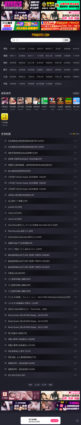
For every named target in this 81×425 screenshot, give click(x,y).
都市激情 (13, 77)
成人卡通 (31, 63)
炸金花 (58, 49)
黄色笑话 (67, 77)
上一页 (37, 385)
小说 (5, 76)
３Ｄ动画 (40, 56)
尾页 (50, 385)
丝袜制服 (58, 56)
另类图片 (76, 70)
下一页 (44, 385)
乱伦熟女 (67, 63)
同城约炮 (13, 84)
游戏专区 (40, 49)
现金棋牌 (67, 49)
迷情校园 (49, 77)
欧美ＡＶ (31, 56)
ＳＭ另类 (76, 56)
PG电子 (13, 49)
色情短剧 (58, 84)
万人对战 (31, 49)
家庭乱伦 (22, 77)
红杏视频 (49, 84)
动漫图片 (40, 70)
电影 (5, 62)
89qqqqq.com (40, 35)
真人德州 (22, 49)
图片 (5, 69)
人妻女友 (31, 77)
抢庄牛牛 (76, 49)
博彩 (5, 48)
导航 (5, 83)
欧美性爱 (40, 63)
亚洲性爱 (13, 63)
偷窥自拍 (13, 70)
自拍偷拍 (22, 56)
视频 (5, 55)
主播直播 (67, 56)
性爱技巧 (76, 77)
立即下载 (54, 420)
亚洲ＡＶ (13, 56)
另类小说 (58, 77)
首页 (30, 385)
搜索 (66, 40)
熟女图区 (67, 70)
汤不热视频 (40, 84)
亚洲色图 (22, 70)
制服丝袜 (49, 63)
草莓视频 (31, 84)
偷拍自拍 (22, 63)
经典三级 (58, 63)
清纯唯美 (58, 70)
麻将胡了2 (49, 49)
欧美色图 (31, 70)
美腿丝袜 (49, 70)
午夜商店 (22, 84)
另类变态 (76, 63)
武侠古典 (40, 77)
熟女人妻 (49, 56)
